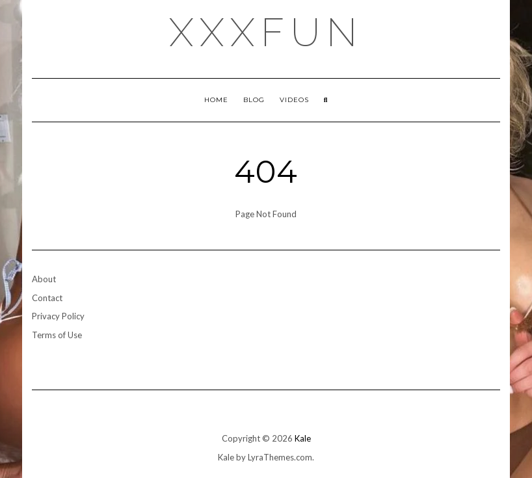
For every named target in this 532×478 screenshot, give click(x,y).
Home (216, 100)
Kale (303, 438)
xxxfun (266, 32)
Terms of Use (57, 335)
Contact (47, 298)
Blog (254, 100)
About (44, 279)
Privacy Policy (58, 316)
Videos (294, 100)
